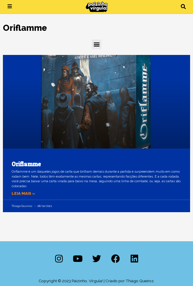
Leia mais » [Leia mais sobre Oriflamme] (23, 193)
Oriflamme (26, 164)
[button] (183, 6)
